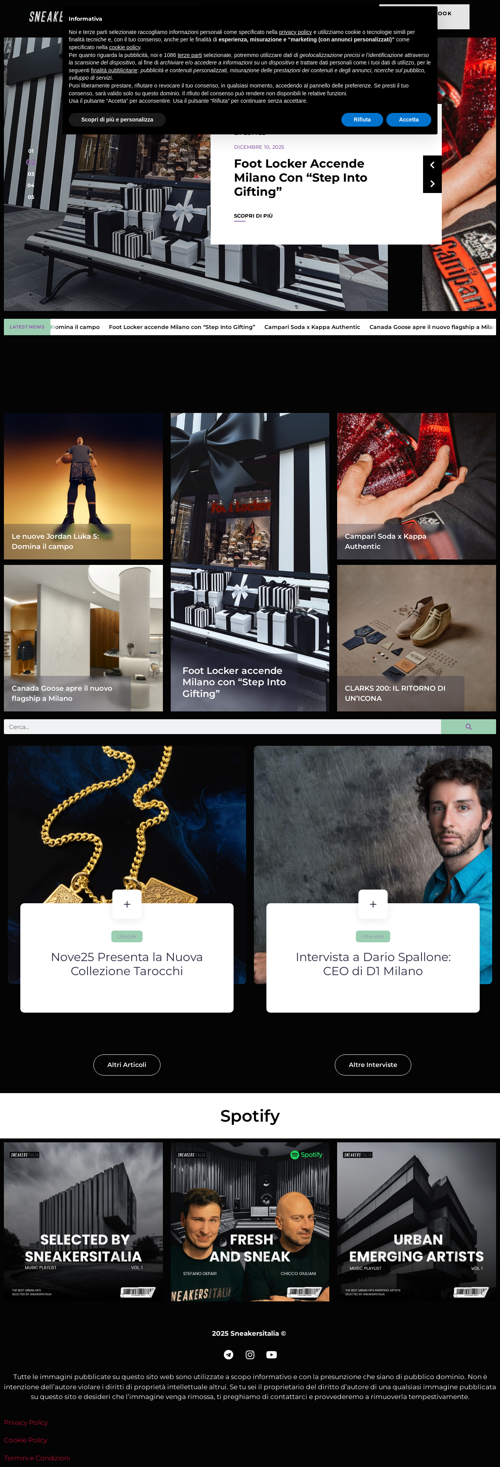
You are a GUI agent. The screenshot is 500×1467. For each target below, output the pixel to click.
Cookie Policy (25, 1440)
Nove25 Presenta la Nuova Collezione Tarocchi (208, 964)
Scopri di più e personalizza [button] (117, 119)
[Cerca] (468, 726)
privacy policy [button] (295, 32)
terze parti (190, 55)
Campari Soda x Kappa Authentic (315, 327)
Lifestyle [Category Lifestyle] (192, 936)
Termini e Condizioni (37, 1458)
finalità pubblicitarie (114, 70)
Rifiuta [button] (362, 119)
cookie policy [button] (124, 47)
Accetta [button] (409, 119)
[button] (30, 151)
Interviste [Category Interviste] (444, 936)
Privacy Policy (26, 1422)
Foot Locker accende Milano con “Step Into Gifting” (301, 177)
